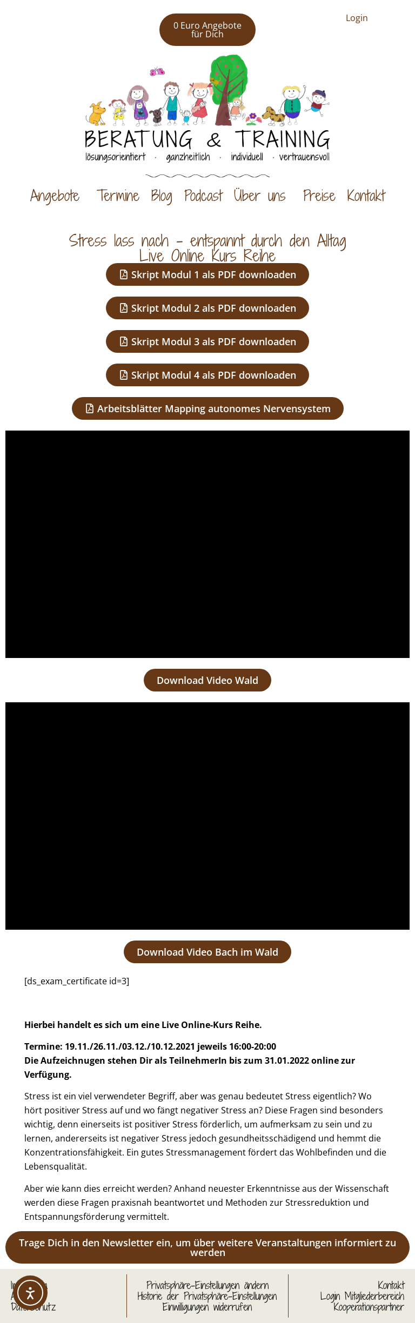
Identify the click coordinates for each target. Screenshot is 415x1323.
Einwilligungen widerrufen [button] (207, 1306)
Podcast (203, 195)
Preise (319, 195)
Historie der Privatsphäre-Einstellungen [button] (207, 1296)
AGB (20, 1296)
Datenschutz (33, 1306)
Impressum (29, 1285)
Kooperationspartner (369, 1306)
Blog (161, 195)
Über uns (262, 195)
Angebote (57, 195)
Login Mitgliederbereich (362, 1296)
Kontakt (366, 195)
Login (357, 18)
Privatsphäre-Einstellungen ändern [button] (207, 1285)
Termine (118, 195)
